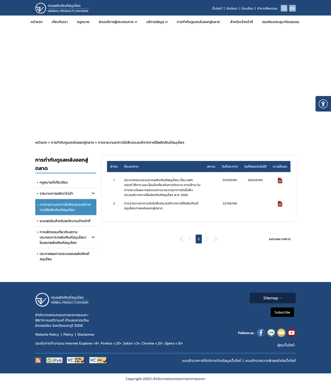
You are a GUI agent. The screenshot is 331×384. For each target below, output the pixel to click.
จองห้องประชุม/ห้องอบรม (280, 21)
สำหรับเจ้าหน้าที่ (241, 21)
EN (292, 8)
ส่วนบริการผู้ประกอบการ (116, 21)
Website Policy (47, 334)
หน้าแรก (37, 21)
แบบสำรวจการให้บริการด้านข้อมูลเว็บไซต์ (211, 360)
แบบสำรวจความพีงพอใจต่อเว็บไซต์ (270, 360)
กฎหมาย (83, 21)
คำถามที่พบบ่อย (267, 8)
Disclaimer (86, 334)
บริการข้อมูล (155, 21)
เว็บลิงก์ (217, 8)
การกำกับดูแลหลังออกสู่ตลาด (198, 21)
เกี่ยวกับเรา (60, 21)
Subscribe (282, 312)
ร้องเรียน (247, 8)
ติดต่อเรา (232, 8)
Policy (68, 334)
